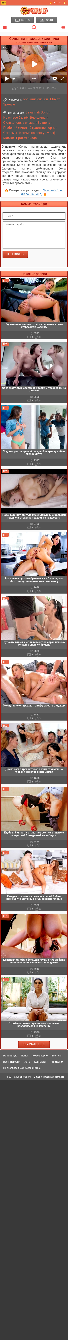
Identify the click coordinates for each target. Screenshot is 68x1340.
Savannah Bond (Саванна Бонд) (42, 192)
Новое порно (40, 1055)
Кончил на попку (31, 133)
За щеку (44, 122)
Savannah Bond (37, 112)
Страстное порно (42, 128)
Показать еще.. (34, 1044)
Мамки (8, 138)
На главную (10, 1055)
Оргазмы (10, 133)
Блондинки (38, 117)
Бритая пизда (26, 138)
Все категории (11, 1061)
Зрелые (9, 104)
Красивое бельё (15, 117)
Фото (27, 1061)
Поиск (24, 1055)
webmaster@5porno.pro (52, 1077)
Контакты (40, 1061)
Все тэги (56, 1055)
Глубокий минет (15, 128)
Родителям (56, 1061)
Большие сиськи (35, 99)
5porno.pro (25, 1077)
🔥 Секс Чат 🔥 (57, 2)
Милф (51, 133)
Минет (55, 99)
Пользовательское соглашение (21, 1067)
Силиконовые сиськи (19, 122)
